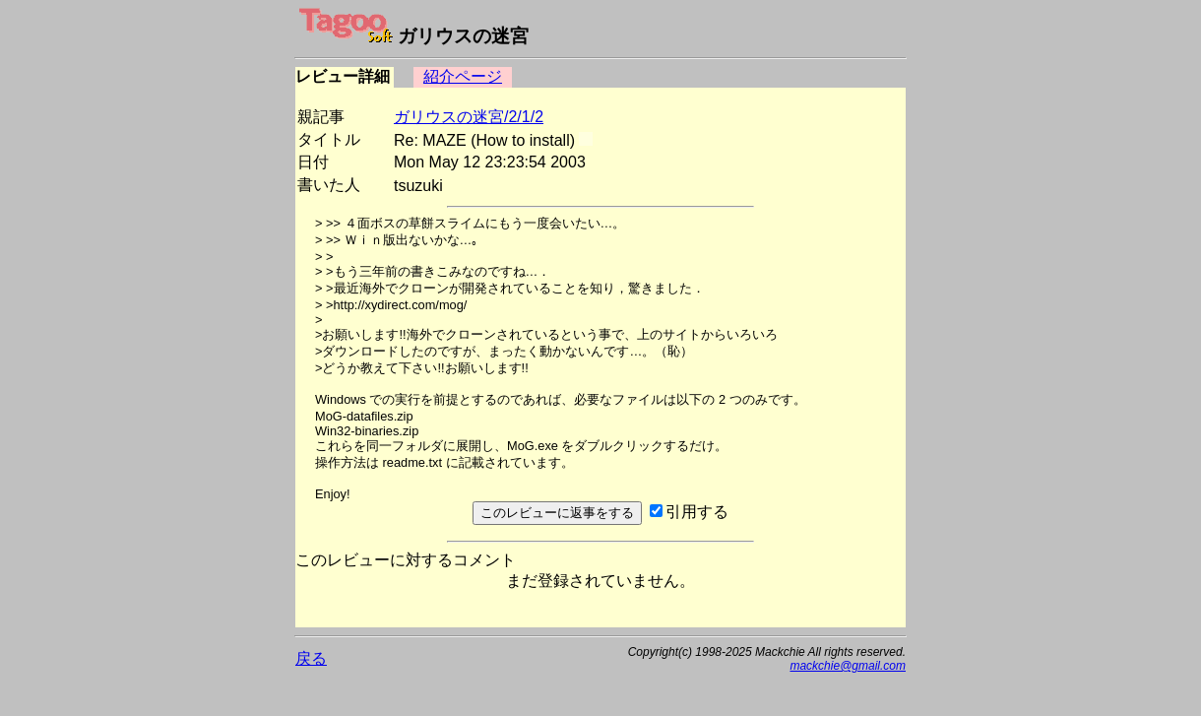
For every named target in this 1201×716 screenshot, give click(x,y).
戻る (311, 658)
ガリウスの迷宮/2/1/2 (468, 116)
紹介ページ (462, 76)
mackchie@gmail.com (848, 666)
